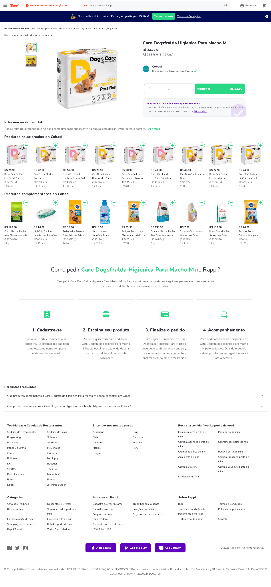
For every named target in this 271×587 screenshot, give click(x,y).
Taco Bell (52, 469)
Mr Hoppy (52, 458)
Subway (52, 437)
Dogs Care (85, 28)
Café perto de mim (189, 476)
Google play (135, 548)
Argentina (98, 432)
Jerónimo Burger (56, 485)
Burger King (14, 437)
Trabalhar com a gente (146, 504)
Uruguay (98, 453)
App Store (101, 548)
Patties (51, 479)
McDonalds (53, 448)
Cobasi (157, 67)
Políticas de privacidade (232, 509)
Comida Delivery (187, 467)
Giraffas (12, 469)
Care (76, 28)
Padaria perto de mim (230, 451)
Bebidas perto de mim (59, 524)
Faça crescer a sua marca (147, 514)
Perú (135, 448)
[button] (46, 5)
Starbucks (53, 442)
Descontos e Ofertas (59, 504)
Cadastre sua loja (103, 509)
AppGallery (170, 548)
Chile (96, 437)
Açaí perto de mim (188, 457)
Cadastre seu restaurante (108, 504)
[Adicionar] (26, 145)
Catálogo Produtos (18, 504)
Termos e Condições (189, 16)
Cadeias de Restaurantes (22, 432)
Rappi (7, 35)
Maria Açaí (53, 474)
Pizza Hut (12, 442)
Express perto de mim (59, 519)
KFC (9, 463)
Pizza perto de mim (229, 432)
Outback (52, 453)
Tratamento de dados (190, 519)
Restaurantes (15, 509)
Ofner (10, 453)
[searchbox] (154, 5)
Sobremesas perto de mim (233, 442)
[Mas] (188, 88)
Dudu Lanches (15, 474)
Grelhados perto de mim (192, 451)
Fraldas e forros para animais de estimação (50, 28)
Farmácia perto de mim (20, 519)
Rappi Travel (14, 529)
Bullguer (12, 458)
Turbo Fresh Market (58, 529)
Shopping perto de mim (20, 524)
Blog (181, 504)
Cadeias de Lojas (57, 432)
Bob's (10, 479)
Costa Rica (99, 442)
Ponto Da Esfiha (16, 448)
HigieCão (112, 28)
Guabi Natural (99, 28)
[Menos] (149, 88)
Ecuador (137, 442)
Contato (223, 519)
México (97, 448)
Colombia (138, 437)
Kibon (10, 485)
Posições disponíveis (144, 509)
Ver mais (154, 129)
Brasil (136, 432)
